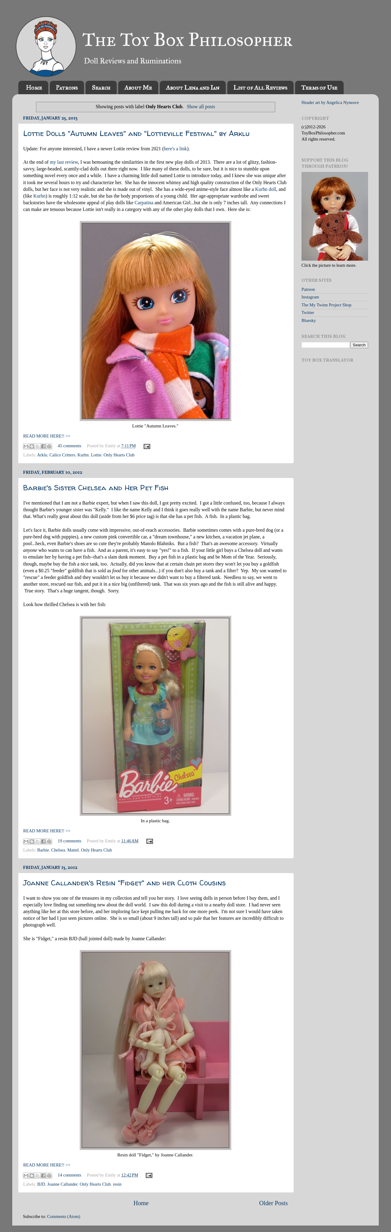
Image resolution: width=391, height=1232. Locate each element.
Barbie (43, 850)
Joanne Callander (62, 1184)
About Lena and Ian (192, 87)
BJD (41, 1184)
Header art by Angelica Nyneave (330, 102)
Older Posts (273, 1203)
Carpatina (143, 202)
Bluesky (308, 320)
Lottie (96, 454)
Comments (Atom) (63, 1216)
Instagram (310, 297)
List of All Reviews (260, 87)
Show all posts (201, 106)
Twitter (307, 312)
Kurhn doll (265, 189)
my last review (64, 162)
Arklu (42, 454)
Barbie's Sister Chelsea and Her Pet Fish (96, 488)
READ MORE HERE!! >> (47, 436)
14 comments (69, 1175)
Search (101, 87)
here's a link (175, 148)
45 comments (69, 445)
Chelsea (58, 850)
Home (34, 87)
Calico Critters (62, 454)
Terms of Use (319, 87)
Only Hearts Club (119, 454)
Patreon (308, 289)
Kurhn (39, 195)
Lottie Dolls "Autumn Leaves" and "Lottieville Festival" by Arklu (136, 133)
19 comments (69, 840)
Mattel (73, 850)
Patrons (67, 87)
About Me (138, 87)
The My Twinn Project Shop (326, 304)
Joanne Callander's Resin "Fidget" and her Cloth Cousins (124, 883)
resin (117, 1184)
